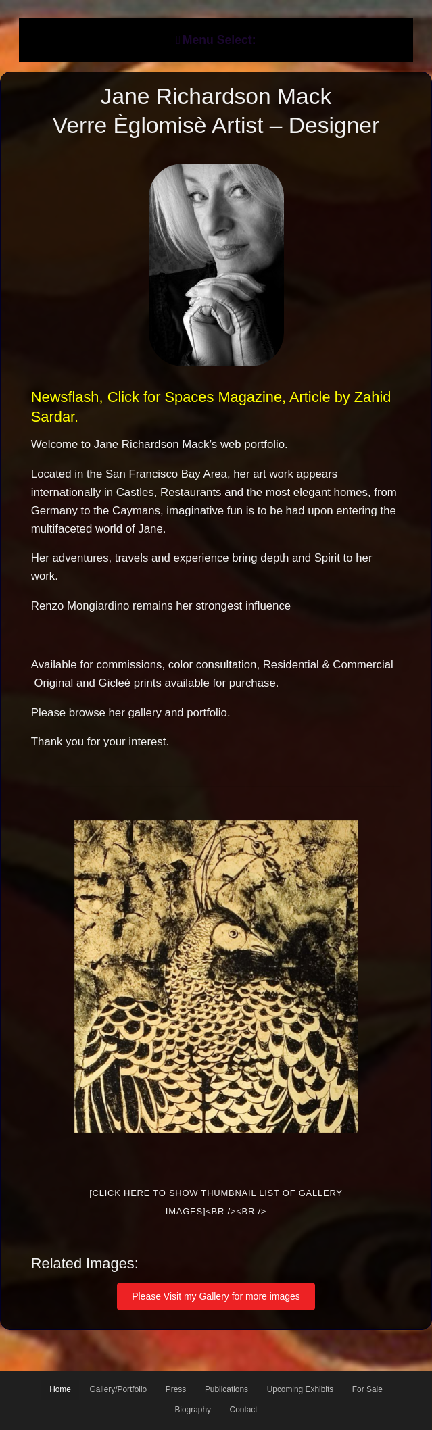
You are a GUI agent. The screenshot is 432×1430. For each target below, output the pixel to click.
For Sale (367, 1389)
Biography (192, 1409)
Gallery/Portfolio (118, 1389)
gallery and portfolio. (179, 712)
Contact (244, 1409)
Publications (226, 1389)
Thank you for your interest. (100, 741)
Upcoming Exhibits (300, 1389)
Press (176, 1389)
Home (60, 1389)
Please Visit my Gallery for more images (216, 1296)
